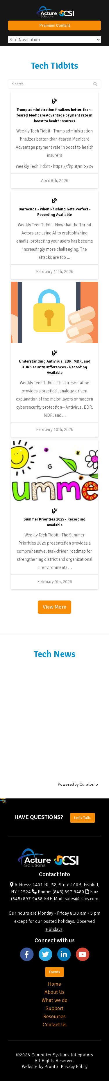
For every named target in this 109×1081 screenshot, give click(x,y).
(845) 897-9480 (68, 892)
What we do (54, 1000)
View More (54, 607)
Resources (54, 1016)
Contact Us (55, 1024)
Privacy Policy (74, 1066)
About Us (54, 992)
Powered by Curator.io (78, 784)
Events (54, 971)
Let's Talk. (82, 817)
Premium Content (54, 25)
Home (54, 984)
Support (54, 1008)
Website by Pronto (40, 1066)
